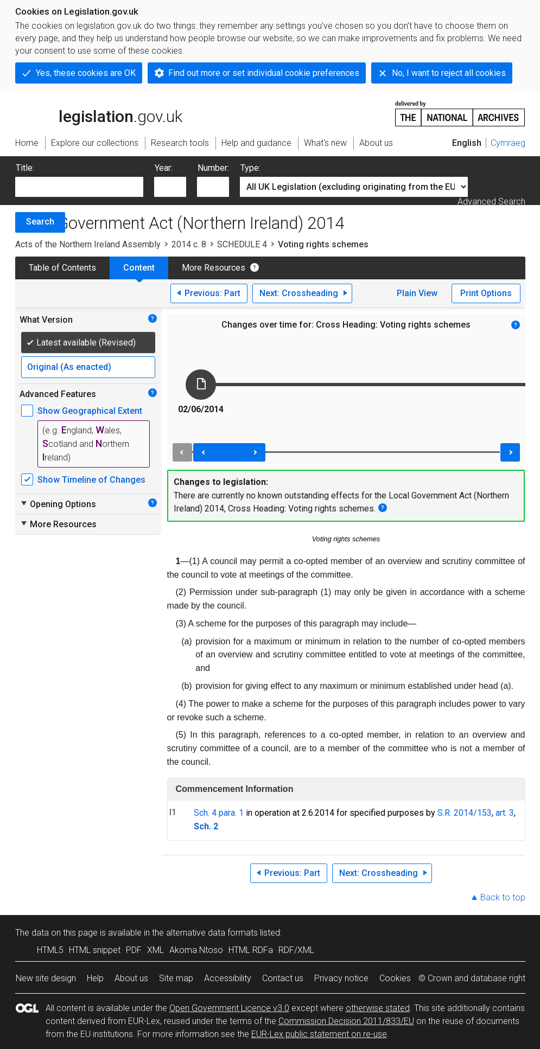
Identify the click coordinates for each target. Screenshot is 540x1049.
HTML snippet (94, 950)
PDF (134, 950)
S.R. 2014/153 (464, 813)
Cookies (395, 978)
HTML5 (50, 950)
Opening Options (58, 503)
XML (155, 950)
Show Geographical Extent (89, 411)
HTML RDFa (250, 950)
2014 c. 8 (188, 244)
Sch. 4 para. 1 (219, 813)
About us (131, 978)
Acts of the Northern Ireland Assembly (88, 244)
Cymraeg (508, 143)
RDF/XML (296, 950)
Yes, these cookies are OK (86, 73)
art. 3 (504, 813)
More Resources (213, 268)
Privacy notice (341, 978)
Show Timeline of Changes (91, 480)
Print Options (486, 293)
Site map (176, 978)
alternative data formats (212, 933)
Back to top (502, 897)
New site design (46, 978)
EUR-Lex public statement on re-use (319, 1034)
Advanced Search (491, 201)
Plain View (417, 293)
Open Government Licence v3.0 (229, 1008)
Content (139, 268)
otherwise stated (378, 1008)
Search (40, 221)
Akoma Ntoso (196, 950)
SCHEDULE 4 (242, 244)
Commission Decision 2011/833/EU (346, 1021)
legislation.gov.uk (98, 112)
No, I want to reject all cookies (449, 73)
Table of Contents (62, 268)
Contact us (282, 978)
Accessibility (227, 978)
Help (95, 978)
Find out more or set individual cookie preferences (263, 73)
